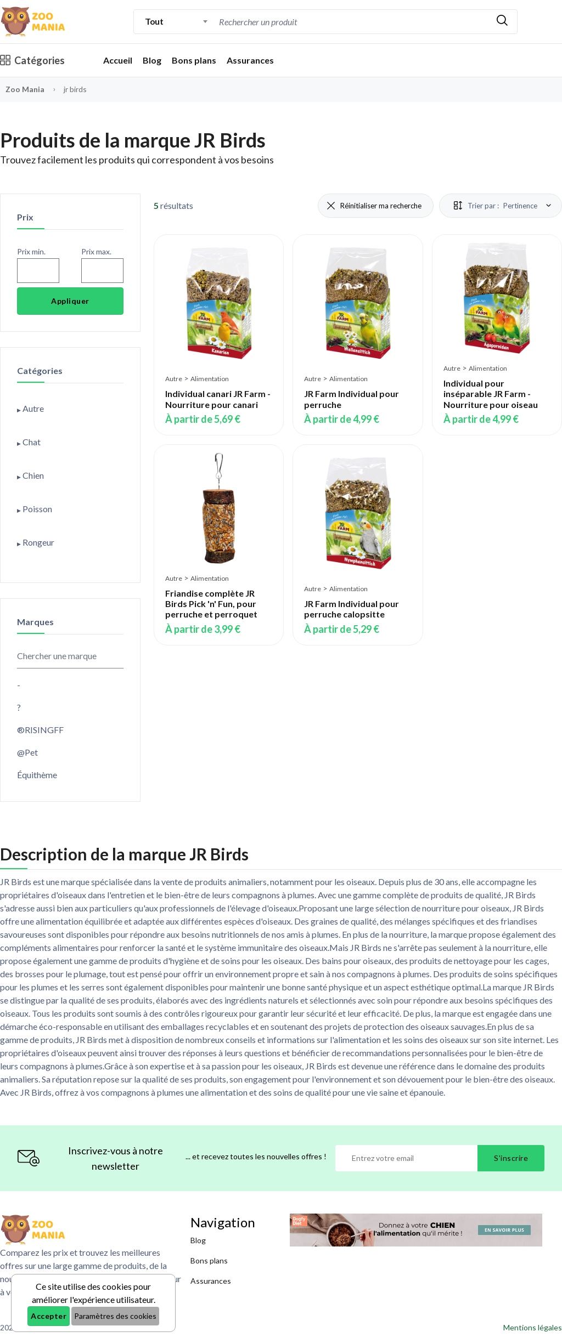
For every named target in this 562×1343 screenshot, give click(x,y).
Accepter (48, 1316)
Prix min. (31, 251)
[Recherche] (309, 21)
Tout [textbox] (154, 21)
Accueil (117, 60)
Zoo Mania (24, 89)
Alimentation (209, 379)
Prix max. (96, 251)
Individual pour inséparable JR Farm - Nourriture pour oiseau (490, 393)
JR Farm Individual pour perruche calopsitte (351, 608)
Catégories (32, 60)
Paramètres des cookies (115, 1316)
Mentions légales (532, 1327)
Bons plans (194, 60)
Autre (173, 379)
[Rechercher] (502, 21)
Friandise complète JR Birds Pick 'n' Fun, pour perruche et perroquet (211, 603)
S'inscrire (511, 1158)
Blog (152, 60)
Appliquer (70, 300)
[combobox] (176, 21)
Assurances (250, 60)
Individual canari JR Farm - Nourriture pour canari (218, 398)
